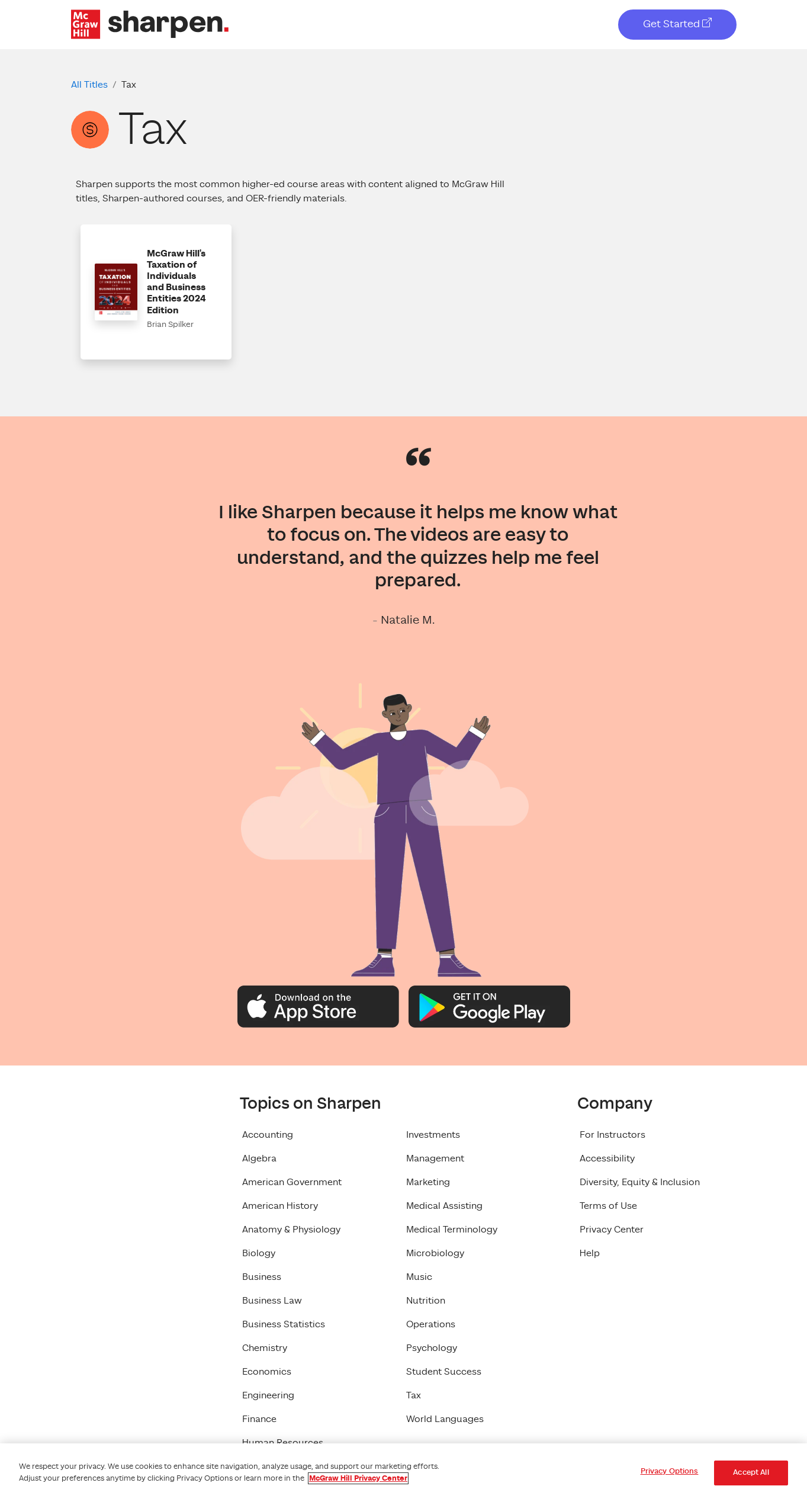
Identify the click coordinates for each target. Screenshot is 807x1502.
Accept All (751, 1472)
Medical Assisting (444, 1206)
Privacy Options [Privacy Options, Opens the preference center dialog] (670, 1471)
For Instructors (612, 1134)
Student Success (443, 1371)
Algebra (259, 1158)
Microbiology (435, 1253)
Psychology (431, 1348)
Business (261, 1277)
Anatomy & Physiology (291, 1229)
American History (280, 1206)
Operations (430, 1324)
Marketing (428, 1182)
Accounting (267, 1134)
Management (435, 1158)
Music (419, 1277)
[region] (403, 1472)
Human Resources (282, 1442)
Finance (259, 1419)
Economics (266, 1371)
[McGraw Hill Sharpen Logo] (150, 23)
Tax (413, 1395)
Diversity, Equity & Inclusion (640, 1182)
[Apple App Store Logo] (318, 1005)
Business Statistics (283, 1324)
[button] (156, 292)
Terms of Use (608, 1206)
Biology (258, 1253)
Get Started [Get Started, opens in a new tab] (677, 24)
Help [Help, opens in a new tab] (590, 1253)
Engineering (268, 1395)
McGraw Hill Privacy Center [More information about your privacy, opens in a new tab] (358, 1478)
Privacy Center (612, 1229)
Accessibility (607, 1158)
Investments (433, 1134)
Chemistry (264, 1348)
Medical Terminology (451, 1229)
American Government (292, 1182)
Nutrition (425, 1300)
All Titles (89, 84)
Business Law (272, 1300)
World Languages (445, 1419)
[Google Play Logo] (489, 1005)
